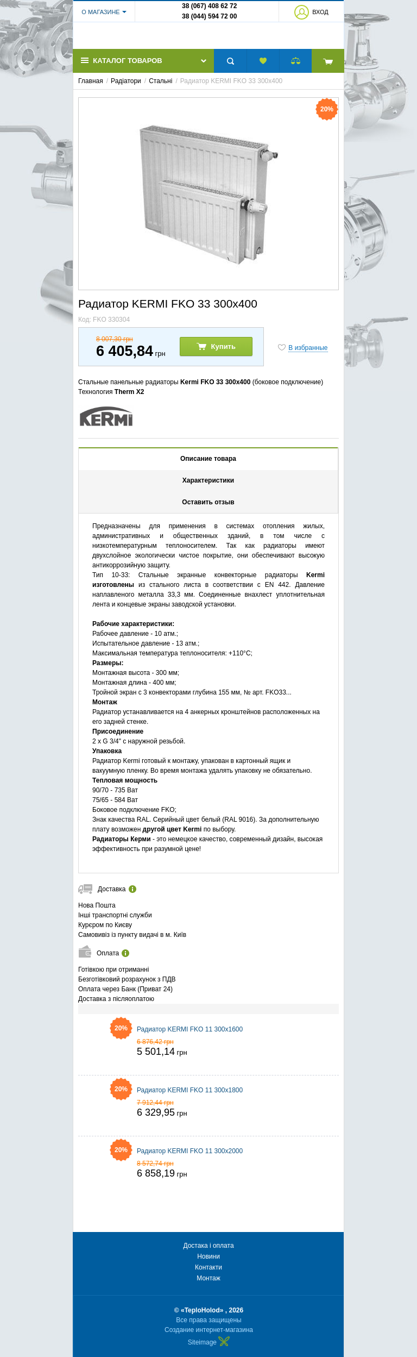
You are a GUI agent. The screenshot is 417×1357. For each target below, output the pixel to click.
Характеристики (208, 488)
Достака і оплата (208, 1245)
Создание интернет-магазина (209, 1330)
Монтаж (208, 1278)
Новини (208, 1256)
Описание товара (208, 466)
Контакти (208, 1267)
